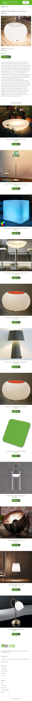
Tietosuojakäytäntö (5, 690)
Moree (13, 48)
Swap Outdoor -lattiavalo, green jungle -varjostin (16, 184)
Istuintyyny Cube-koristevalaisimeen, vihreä (16, 451)
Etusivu (2, 15)
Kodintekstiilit (3, 668)
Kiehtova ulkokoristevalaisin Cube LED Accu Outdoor (16, 228)
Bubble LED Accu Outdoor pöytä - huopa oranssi (16, 406)
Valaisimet (3, 675)
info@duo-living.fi (4, 661)
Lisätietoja (6, 56)
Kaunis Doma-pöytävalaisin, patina (16, 629)
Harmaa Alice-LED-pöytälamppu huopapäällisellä (16, 362)
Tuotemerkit (8, 48)
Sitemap (2, 692)
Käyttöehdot (3, 687)
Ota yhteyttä (3, 685)
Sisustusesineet (4, 671)
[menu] (29, 7)
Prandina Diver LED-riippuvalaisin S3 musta (16, 495)
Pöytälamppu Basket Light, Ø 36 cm (16, 540)
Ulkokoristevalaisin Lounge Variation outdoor (16, 139)
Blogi (2, 683)
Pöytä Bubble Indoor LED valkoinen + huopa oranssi (16, 317)
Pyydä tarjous (25, 2)
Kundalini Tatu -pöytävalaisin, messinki (16, 584)
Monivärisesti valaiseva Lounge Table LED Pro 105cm (16, 273)
